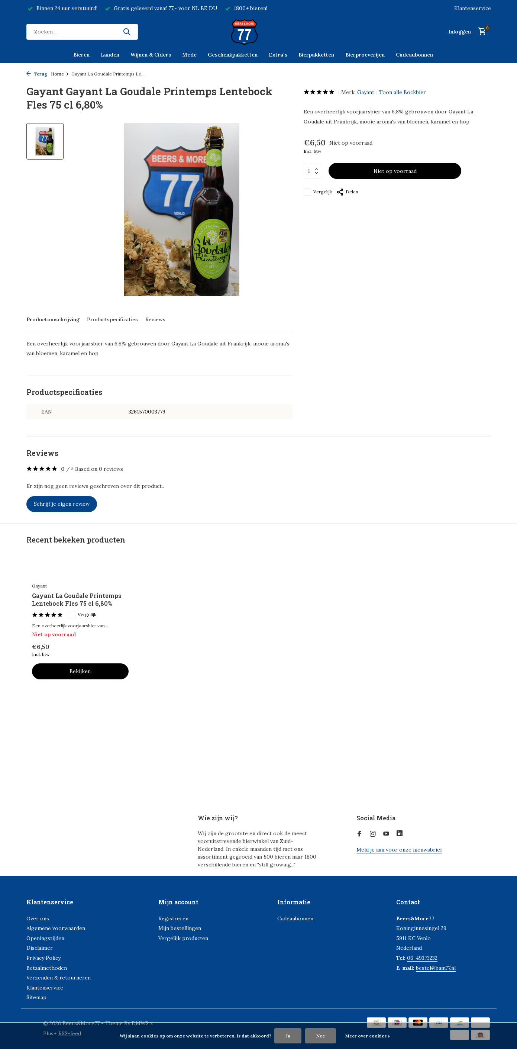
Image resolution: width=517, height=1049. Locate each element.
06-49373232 (422, 958)
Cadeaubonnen (414, 54)
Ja (287, 1036)
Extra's (278, 54)
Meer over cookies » (367, 1036)
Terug (36, 74)
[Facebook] (359, 834)
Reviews (155, 319)
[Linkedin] (400, 834)
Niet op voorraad (395, 171)
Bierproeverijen (365, 54)
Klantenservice (472, 8)
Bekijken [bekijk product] (80, 671)
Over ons (37, 918)
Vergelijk (318, 192)
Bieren (81, 54)
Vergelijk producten (183, 938)
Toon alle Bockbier (402, 92)
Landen (110, 54)
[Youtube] (386, 834)
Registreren (173, 918)
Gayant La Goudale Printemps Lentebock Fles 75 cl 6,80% (77, 599)
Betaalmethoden (46, 968)
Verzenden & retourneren (58, 977)
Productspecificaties (112, 319)
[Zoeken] (82, 32)
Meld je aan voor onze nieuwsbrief (399, 849)
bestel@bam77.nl (436, 968)
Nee (320, 1036)
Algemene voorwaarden (55, 928)
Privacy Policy (43, 958)
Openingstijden (45, 938)
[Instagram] (373, 834)
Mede (189, 54)
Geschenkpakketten (233, 54)
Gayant (365, 92)
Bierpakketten (316, 54)
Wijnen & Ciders (150, 54)
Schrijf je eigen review (62, 504)
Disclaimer (39, 948)
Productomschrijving (53, 319)
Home (60, 74)
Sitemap (36, 997)
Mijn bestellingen (179, 928)
